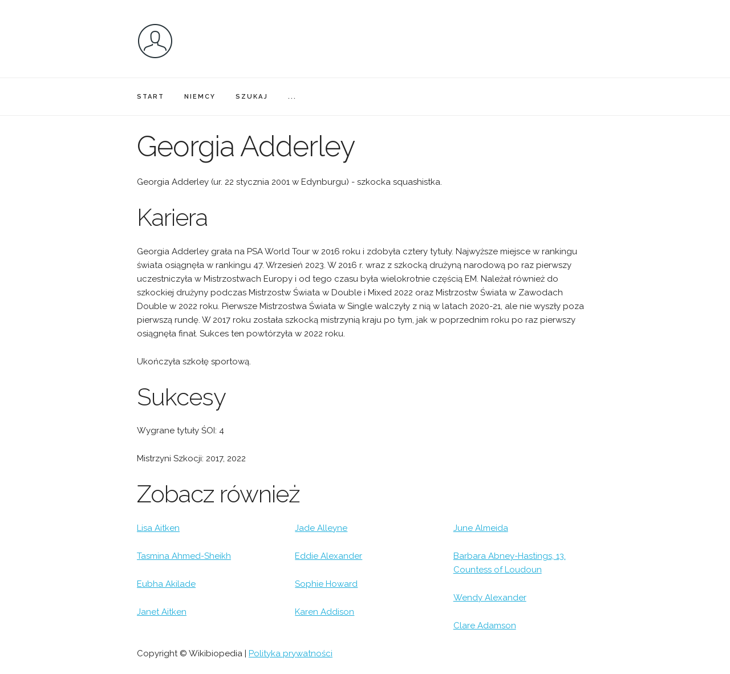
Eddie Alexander (328, 556)
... (292, 96)
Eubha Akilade (166, 584)
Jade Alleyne (321, 528)
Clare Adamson (484, 625)
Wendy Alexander (489, 597)
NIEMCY (200, 96)
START (150, 96)
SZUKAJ (252, 96)
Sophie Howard (326, 584)
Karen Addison (324, 612)
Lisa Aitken (158, 528)
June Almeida (480, 528)
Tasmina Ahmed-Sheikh (184, 556)
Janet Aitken (161, 612)
